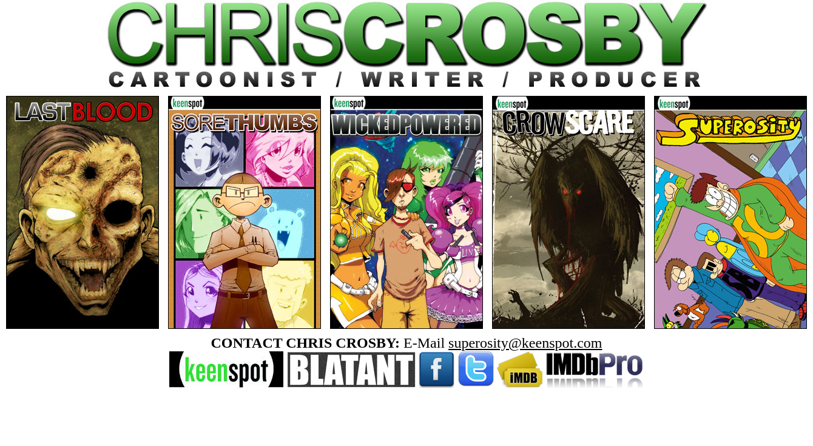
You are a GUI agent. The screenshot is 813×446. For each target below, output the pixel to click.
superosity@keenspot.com (525, 343)
